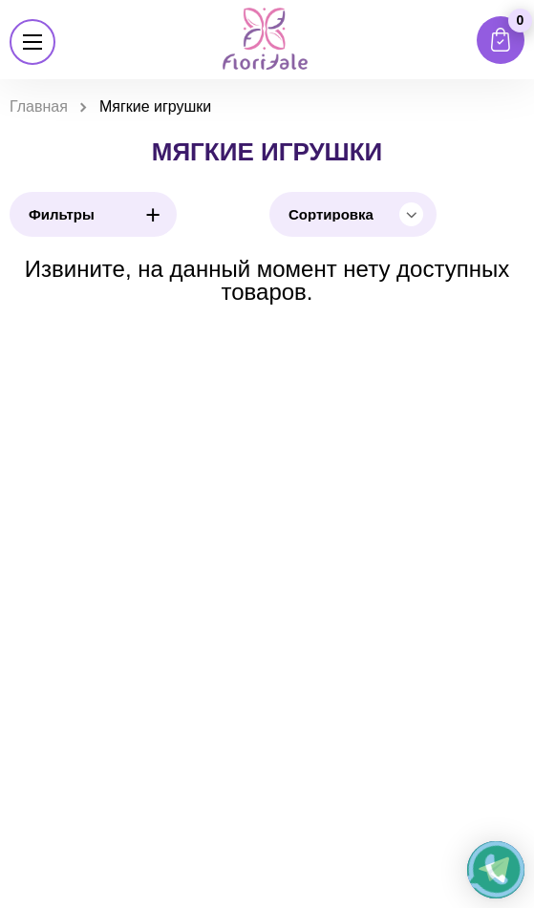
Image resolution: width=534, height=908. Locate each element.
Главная (39, 106)
